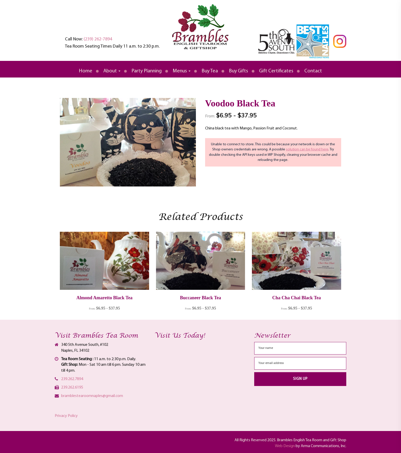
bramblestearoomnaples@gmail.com (92, 396)
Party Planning (146, 71)
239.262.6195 (72, 387)
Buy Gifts (238, 71)
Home (85, 71)
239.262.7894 (72, 379)
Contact (313, 71)
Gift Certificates (276, 71)
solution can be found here (307, 149)
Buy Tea (210, 71)
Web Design (285, 446)
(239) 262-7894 (98, 39)
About (111, 71)
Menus (182, 71)
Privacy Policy (66, 416)
